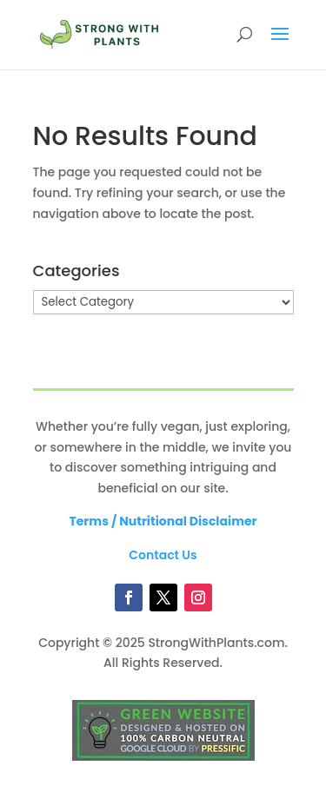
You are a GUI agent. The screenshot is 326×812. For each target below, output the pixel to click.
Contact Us (162, 555)
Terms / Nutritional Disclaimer (162, 521)
